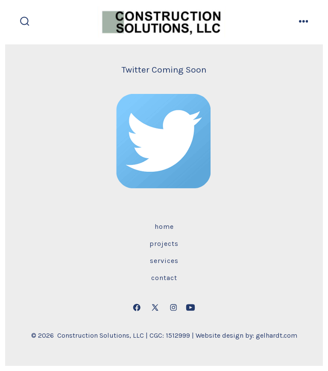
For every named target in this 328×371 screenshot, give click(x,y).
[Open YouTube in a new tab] (190, 307)
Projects (164, 244)
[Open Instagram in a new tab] (173, 307)
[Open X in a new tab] (155, 307)
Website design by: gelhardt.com (246, 335)
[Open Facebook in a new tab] (136, 307)
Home (164, 226)
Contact (164, 278)
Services (164, 261)
